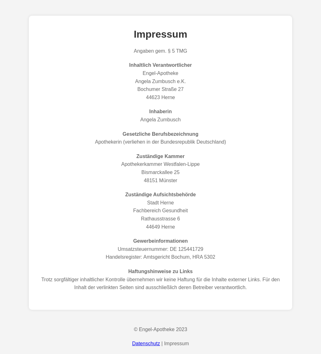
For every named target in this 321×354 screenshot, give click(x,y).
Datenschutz (146, 343)
